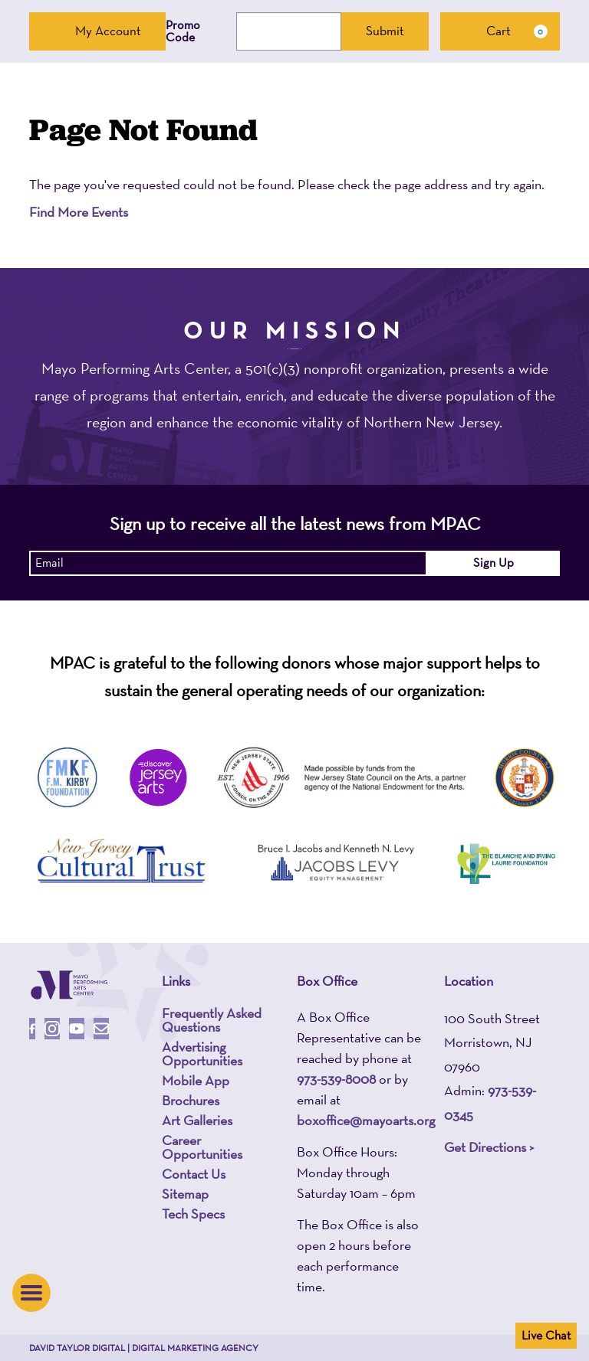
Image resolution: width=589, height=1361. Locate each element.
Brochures (190, 1100)
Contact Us (193, 1174)
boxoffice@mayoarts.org (366, 1120)
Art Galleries (197, 1120)
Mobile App (195, 1081)
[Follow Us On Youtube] (76, 1028)
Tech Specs (193, 1214)
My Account (97, 30)
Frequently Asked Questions (212, 1020)
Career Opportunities (202, 1147)
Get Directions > (489, 1147)
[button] (31, 1293)
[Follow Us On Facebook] (32, 1028)
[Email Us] (101, 1028)
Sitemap (185, 1194)
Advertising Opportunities (202, 1054)
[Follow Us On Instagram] (52, 1028)
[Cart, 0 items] (500, 31)
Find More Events (78, 212)
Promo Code (183, 31)
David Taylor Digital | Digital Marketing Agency (143, 1348)
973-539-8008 (336, 1079)
